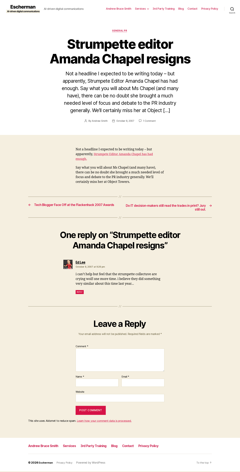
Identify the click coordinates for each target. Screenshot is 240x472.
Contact (192, 8)
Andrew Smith (99, 121)
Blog (181, 8)
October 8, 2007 (125, 121)
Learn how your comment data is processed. (104, 421)
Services (140, 8)
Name (80, 377)
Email (125, 377)
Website (80, 392)
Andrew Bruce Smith (118, 8)
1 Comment (150, 121)
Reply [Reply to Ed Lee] (80, 293)
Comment (82, 347)
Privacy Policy (209, 8)
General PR (120, 31)
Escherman (46, 463)
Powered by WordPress (93, 463)
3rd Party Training (163, 8)
